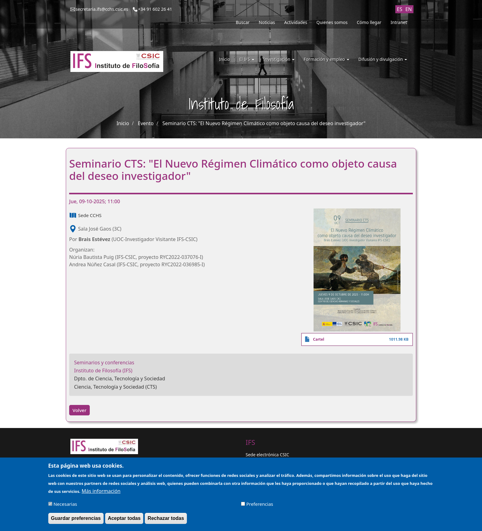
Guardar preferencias (76, 521)
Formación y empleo (326, 59)
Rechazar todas (166, 521)
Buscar (243, 22)
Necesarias (65, 507)
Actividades (295, 22)
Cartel (318, 339)
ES (399, 9)
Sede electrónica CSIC (267, 455)
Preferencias (259, 507)
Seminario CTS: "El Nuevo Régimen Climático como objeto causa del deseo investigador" (263, 123)
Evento (145, 123)
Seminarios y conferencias (104, 362)
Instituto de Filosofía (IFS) (103, 370)
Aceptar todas (124, 521)
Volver (79, 410)
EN (408, 9)
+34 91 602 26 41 (155, 9)
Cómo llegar (369, 22)
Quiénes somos (331, 22)
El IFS (246, 59)
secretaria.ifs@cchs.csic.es (102, 9)
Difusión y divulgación (382, 59)
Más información (101, 494)
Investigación (278, 59)
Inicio (224, 59)
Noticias (267, 22)
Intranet (399, 22)
